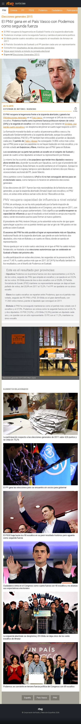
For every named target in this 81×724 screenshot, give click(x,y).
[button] (75, 351)
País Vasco (37, 117)
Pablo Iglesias (31, 141)
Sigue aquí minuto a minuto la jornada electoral (27, 51)
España (27, 697)
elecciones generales (17, 117)
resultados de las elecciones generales (35, 48)
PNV (5, 117)
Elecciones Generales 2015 (26, 54)
